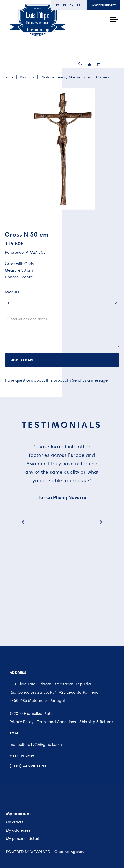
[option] (62, 149)
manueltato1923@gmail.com (36, 744)
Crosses (102, 77)
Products (27, 77)
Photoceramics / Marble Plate (65, 77)
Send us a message (90, 380)
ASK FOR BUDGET (104, 5)
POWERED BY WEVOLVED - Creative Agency (45, 851)
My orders (14, 822)
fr (64, 5)
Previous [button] (23, 522)
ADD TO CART (22, 360)
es (58, 5)
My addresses (18, 830)
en (71, 5)
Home (8, 77)
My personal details (23, 838)
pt (78, 5)
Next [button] (101, 522)
